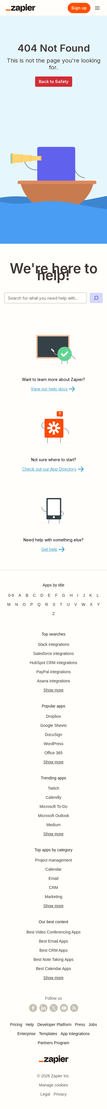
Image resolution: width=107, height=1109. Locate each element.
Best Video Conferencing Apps (54, 932)
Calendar (53, 869)
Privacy (60, 1094)
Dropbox (53, 716)
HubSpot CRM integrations (53, 662)
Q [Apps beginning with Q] (39, 604)
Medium (54, 824)
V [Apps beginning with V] (75, 604)
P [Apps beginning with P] (31, 604)
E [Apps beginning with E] (49, 595)
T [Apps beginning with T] (61, 604)
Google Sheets (53, 725)
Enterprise (26, 1033)
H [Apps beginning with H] (71, 595)
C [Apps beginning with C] (34, 595)
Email (53, 878)
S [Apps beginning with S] (54, 604)
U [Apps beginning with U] (68, 604)
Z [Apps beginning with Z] (53, 613)
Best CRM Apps (53, 950)
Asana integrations (53, 681)
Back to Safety (53, 81)
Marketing (53, 896)
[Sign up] (79, 8)
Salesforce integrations (53, 653)
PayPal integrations (53, 672)
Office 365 (54, 753)
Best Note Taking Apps (53, 959)
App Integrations (75, 1033)
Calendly (53, 797)
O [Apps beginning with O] (24, 604)
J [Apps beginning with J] (84, 595)
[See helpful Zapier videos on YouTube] (64, 1008)
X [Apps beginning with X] (91, 604)
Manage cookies (53, 1085)
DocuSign (53, 734)
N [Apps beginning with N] (16, 604)
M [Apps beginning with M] (9, 604)
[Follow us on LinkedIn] (43, 1008)
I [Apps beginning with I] (77, 595)
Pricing (16, 1024)
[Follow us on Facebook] (33, 1008)
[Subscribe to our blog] (74, 1008)
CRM (53, 887)
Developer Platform (54, 1024)
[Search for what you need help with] (45, 298)
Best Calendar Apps (53, 968)
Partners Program (53, 1043)
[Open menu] (97, 8)
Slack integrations (53, 644)
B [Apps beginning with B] (27, 595)
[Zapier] (20, 8)
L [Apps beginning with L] (98, 595)
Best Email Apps (53, 941)
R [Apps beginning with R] (46, 604)
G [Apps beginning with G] (63, 595)
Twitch (53, 788)
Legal (45, 1094)
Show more (53, 690)
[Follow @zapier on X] (54, 1008)
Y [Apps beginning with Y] (98, 604)
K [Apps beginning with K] (90, 595)
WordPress (53, 743)
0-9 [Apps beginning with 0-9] (11, 595)
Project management (53, 860)
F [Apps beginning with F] (56, 595)
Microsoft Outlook (53, 815)
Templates (48, 1033)
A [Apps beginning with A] (20, 595)
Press (80, 1024)
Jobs (92, 1024)
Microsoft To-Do (54, 806)
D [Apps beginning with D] (41, 595)
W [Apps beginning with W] (83, 604)
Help (30, 1024)
